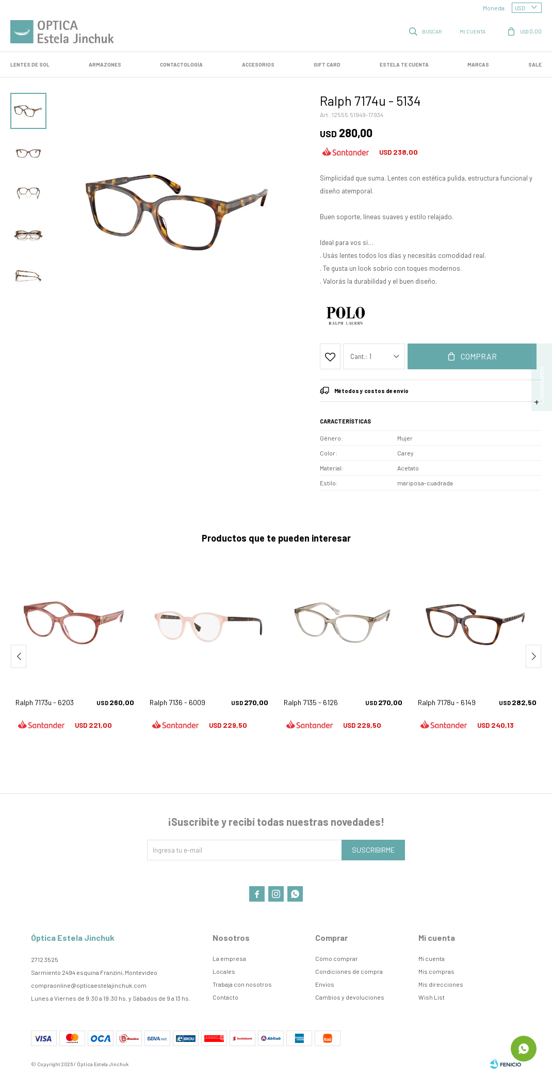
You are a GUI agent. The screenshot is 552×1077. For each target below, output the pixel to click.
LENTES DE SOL (30, 64)
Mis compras (436, 971)
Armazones (105, 64)
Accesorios (258, 64)
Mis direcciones (440, 984)
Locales (224, 971)
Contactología (181, 64)
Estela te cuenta (404, 64)
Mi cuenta (431, 958)
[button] (533, 656)
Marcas (478, 64)
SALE (535, 64)
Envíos (324, 984)
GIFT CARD (327, 64)
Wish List (431, 997)
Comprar (479, 356)
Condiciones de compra (349, 971)
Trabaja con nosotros (242, 984)
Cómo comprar (336, 958)
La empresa (229, 958)
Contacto (225, 997)
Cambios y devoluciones (349, 997)
